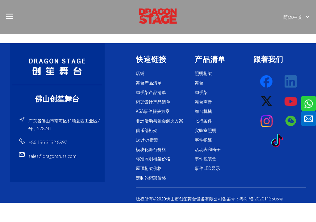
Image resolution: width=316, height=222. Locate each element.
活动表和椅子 (208, 149)
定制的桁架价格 (151, 177)
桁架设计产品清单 (153, 102)
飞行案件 (203, 120)
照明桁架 (203, 73)
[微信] (291, 121)
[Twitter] (267, 101)
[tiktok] (279, 141)
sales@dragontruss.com (52, 156)
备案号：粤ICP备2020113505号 (252, 199)
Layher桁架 (147, 140)
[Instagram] (267, 121)
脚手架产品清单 (151, 92)
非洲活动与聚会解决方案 (159, 120)
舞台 (199, 82)
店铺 (140, 73)
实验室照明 (205, 130)
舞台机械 (203, 111)
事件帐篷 (203, 140)
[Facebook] (267, 82)
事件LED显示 (207, 168)
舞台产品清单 (149, 82)
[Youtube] (291, 101)
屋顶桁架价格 (149, 168)
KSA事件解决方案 (153, 111)
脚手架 (201, 92)
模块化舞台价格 (151, 149)
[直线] (57, 84)
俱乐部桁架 (146, 130)
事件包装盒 (205, 158)
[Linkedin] (291, 82)
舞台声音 (203, 102)
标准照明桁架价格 (153, 158)
